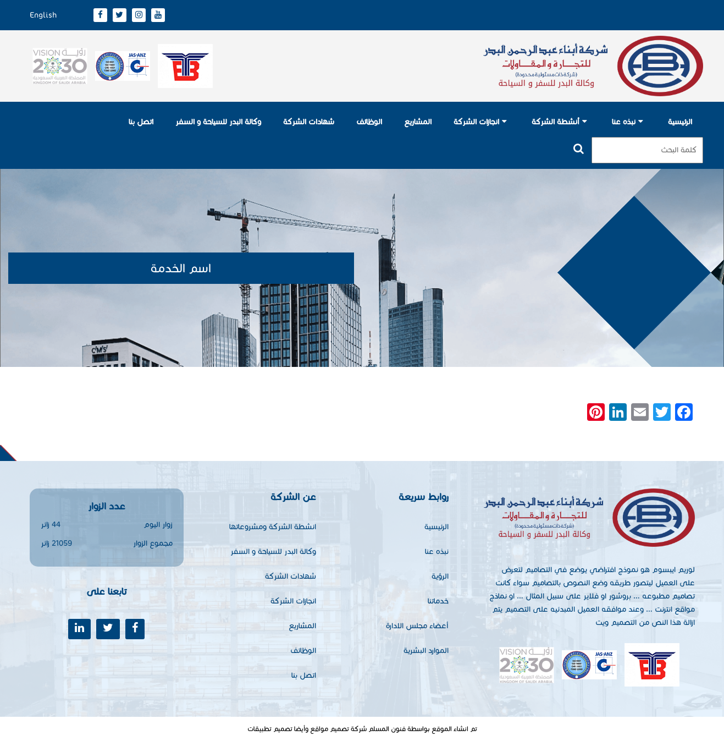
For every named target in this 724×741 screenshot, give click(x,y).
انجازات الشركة (476, 122)
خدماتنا (438, 601)
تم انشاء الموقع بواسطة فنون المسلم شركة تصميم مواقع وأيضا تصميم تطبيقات (362, 728)
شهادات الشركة (308, 122)
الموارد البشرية (426, 650)
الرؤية (440, 576)
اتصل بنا (141, 122)
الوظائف (369, 122)
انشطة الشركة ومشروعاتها (272, 526)
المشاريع (418, 122)
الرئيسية (680, 122)
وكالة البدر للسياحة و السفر (218, 122)
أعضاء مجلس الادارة (417, 625)
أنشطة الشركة (555, 122)
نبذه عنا (623, 122)
